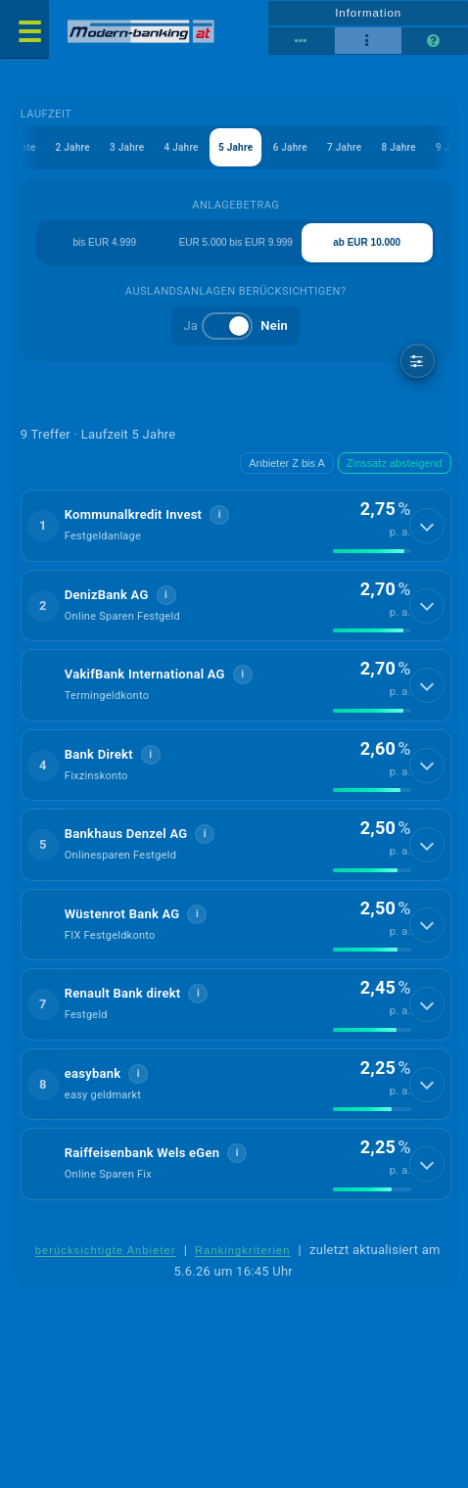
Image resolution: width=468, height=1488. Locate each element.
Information (368, 13)
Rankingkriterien (243, 1250)
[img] (372, 551)
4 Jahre (181, 147)
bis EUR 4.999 (104, 242)
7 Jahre (344, 147)
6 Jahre (290, 147)
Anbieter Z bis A (287, 463)
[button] (236, 525)
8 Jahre (399, 147)
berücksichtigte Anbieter (105, 1250)
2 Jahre (73, 147)
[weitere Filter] (417, 361)
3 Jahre (127, 147)
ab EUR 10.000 (366, 242)
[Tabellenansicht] (301, 41)
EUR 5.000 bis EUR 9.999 (236, 242)
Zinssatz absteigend (395, 463)
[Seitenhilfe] (434, 41)
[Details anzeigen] (427, 525)
